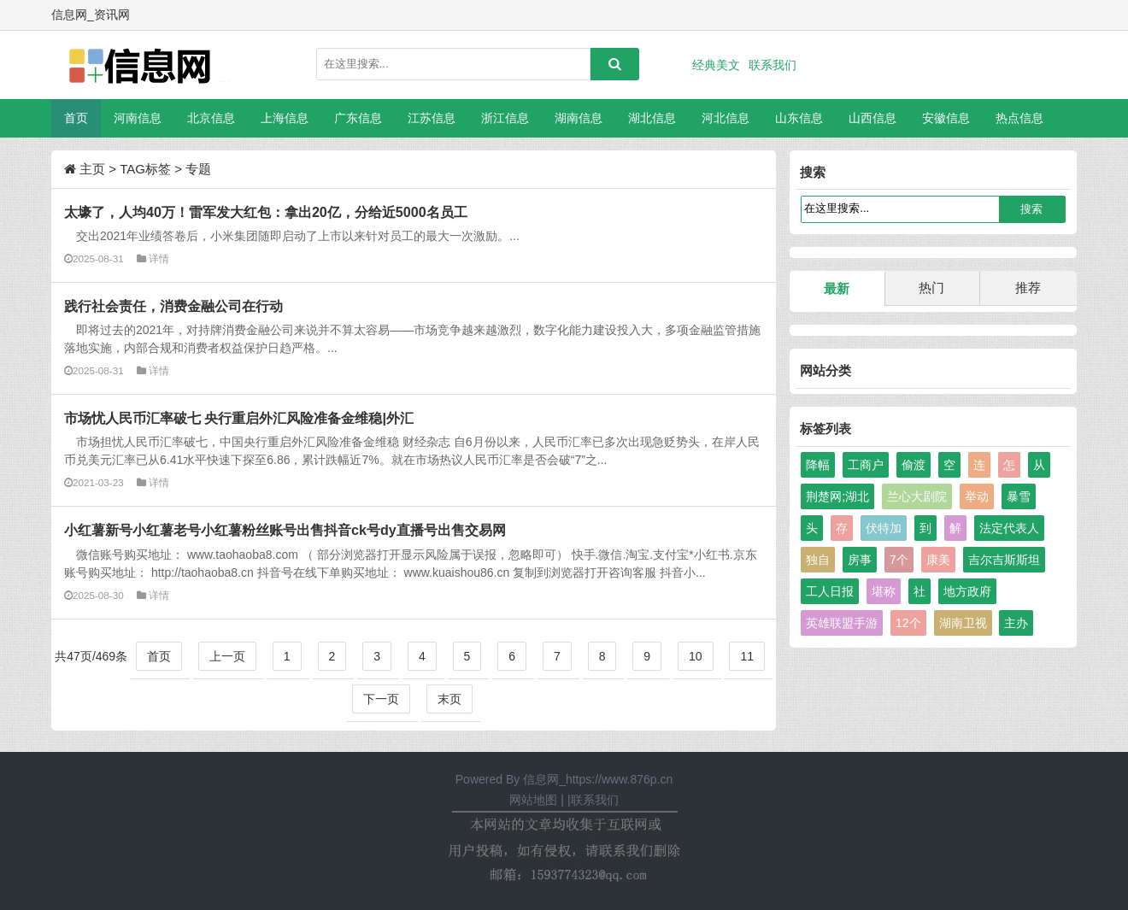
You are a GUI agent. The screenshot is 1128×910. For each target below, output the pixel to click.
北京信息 (211, 118)
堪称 (884, 591)
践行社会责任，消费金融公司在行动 (173, 306)
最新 (836, 288)
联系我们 (772, 65)
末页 (449, 699)
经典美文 (716, 65)
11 (747, 656)
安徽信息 (946, 118)
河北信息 (725, 118)
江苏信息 (431, 118)
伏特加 (884, 528)
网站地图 (533, 800)
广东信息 (358, 118)
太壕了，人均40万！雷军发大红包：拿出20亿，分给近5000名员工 (265, 212)
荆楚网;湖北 (837, 496)
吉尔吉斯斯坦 (1004, 560)
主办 (1016, 623)
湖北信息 (652, 118)
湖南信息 (578, 118)
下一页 (381, 699)
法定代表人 (1009, 528)
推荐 (1028, 287)
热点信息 (1019, 118)
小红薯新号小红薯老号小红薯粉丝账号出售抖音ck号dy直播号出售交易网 (285, 529)
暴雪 (1019, 496)
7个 (899, 560)
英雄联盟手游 (842, 623)
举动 (977, 496)
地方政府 (967, 591)
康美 (938, 560)
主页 (92, 168)
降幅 (818, 465)
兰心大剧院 (917, 496)
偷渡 (913, 465)
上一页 (227, 656)
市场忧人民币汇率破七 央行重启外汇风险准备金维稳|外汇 (239, 418)
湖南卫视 (963, 623)
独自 (818, 560)
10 (695, 656)
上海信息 (284, 118)
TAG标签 (145, 168)
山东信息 (799, 118)
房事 (860, 560)
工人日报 (830, 591)
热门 (931, 287)
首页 (76, 118)
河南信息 (138, 118)
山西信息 (872, 118)
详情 (159, 258)
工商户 (866, 465)
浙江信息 (505, 118)
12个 (908, 623)
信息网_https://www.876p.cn (598, 779)
